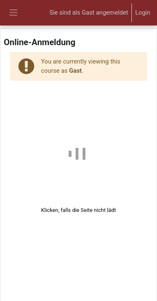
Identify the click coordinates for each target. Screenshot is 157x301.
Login (142, 12)
